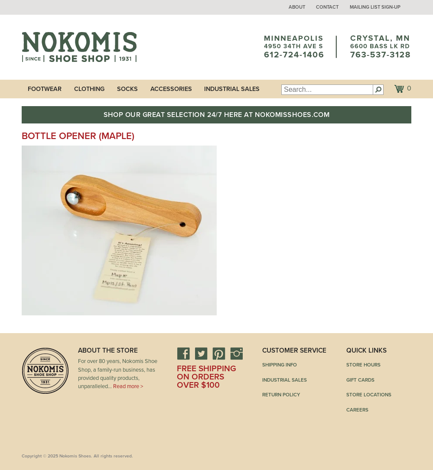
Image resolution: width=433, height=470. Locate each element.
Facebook (183, 353)
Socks (127, 89)
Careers (357, 410)
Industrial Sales (232, 89)
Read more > (128, 386)
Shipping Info (279, 365)
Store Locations (368, 395)
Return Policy (281, 395)
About (297, 7)
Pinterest (218, 353)
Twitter (201, 353)
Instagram (236, 353)
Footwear (45, 89)
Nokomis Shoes (79, 47)
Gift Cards (360, 380)
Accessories (171, 89)
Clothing (89, 89)
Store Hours (363, 365)
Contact (327, 7)
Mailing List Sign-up (375, 7)
